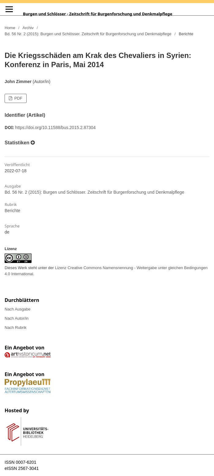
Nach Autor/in (16, 318)
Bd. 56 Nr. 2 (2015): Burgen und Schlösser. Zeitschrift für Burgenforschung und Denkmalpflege (88, 34)
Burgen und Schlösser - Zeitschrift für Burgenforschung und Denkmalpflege (97, 14)
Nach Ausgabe (18, 309)
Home (10, 27)
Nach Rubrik (16, 327)
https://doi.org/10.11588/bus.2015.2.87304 (55, 127)
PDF (17, 98)
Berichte (12, 210)
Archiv (28, 27)
